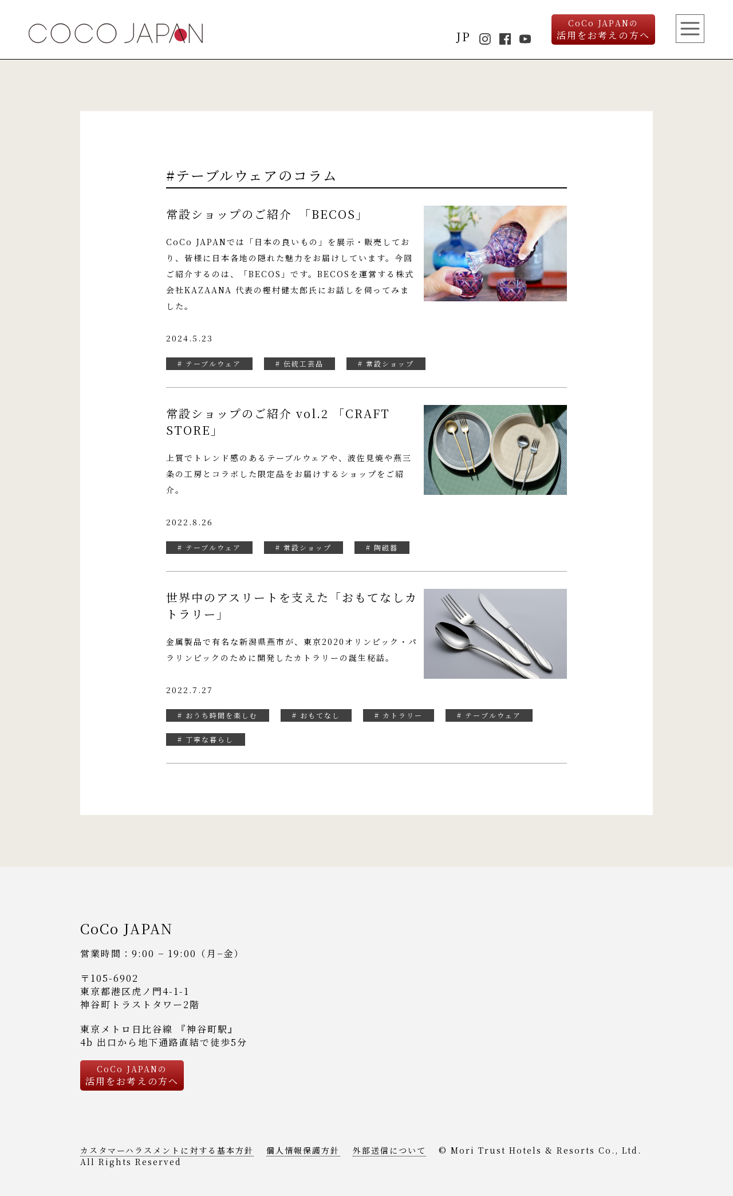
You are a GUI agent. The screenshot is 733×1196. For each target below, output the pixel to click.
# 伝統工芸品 (299, 363)
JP (463, 36)
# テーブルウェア (209, 363)
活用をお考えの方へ (603, 29)
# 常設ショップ (386, 363)
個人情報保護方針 (303, 1150)
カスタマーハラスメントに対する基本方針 (167, 1150)
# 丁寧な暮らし (206, 739)
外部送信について (389, 1150)
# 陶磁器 (382, 547)
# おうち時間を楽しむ (218, 715)
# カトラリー (399, 715)
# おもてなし (316, 715)
